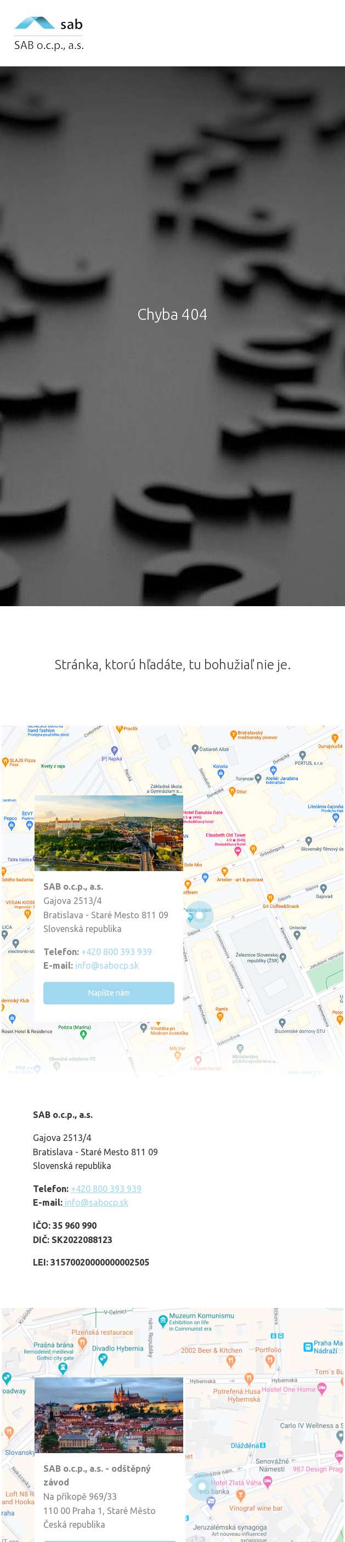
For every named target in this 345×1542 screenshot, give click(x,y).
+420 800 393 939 (116, 952)
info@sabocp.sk (106, 965)
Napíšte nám (109, 993)
